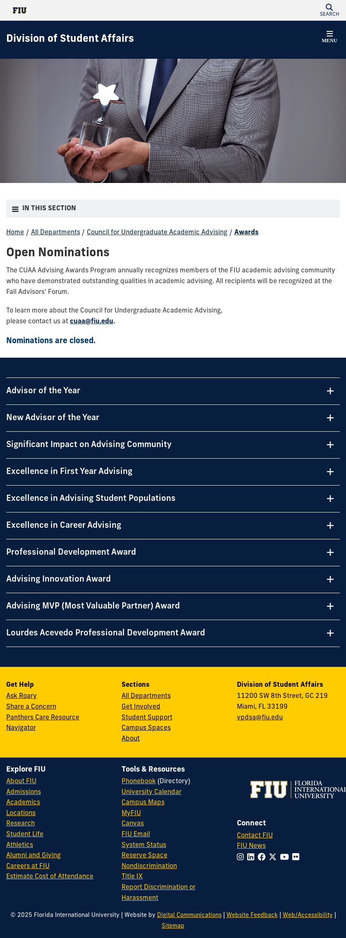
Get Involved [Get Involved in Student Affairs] (141, 707)
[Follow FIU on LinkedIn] (252, 858)
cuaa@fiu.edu (91, 321)
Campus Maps (143, 802)
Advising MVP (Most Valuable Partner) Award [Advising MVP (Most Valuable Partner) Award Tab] (93, 606)
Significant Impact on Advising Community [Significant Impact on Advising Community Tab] (89, 445)
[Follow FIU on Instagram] (242, 858)
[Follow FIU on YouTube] (286, 858)
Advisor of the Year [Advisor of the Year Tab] (43, 391)
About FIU (21, 781)
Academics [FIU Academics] (23, 802)
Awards (246, 232)
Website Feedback (252, 915)
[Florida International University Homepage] (89, 10)
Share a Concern (31, 707)
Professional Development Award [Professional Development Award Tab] (71, 552)
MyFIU (131, 813)
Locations (21, 813)
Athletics (19, 845)
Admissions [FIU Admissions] (23, 792)
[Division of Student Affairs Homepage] (70, 40)
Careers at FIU (28, 866)
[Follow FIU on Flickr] (297, 858)
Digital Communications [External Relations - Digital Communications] (189, 915)
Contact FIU (255, 835)
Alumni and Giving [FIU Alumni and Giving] (33, 855)
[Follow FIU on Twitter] (274, 858)
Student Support (147, 717)
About (131, 739)
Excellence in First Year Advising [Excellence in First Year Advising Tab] (69, 472)
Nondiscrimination (149, 866)
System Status (144, 845)
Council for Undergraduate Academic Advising (157, 232)
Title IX (132, 876)
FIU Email (136, 834)
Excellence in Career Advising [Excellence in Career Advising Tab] (63, 526)
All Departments (55, 232)
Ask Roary (21, 696)
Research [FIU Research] (20, 823)
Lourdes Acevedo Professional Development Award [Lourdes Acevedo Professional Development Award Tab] (105, 633)
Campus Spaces (146, 728)
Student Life (24, 834)
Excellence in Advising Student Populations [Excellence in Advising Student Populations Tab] (91, 499)
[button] (329, 10)
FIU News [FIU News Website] (251, 846)
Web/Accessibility (308, 915)
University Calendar (151, 792)
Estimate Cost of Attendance (49, 876)
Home (15, 232)
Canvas (133, 823)
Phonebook (139, 781)
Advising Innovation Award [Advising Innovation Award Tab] (58, 579)
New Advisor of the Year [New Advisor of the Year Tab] (52, 418)
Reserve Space (144, 855)
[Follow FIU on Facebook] (263, 858)
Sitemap (173, 926)
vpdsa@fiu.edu (260, 717)
